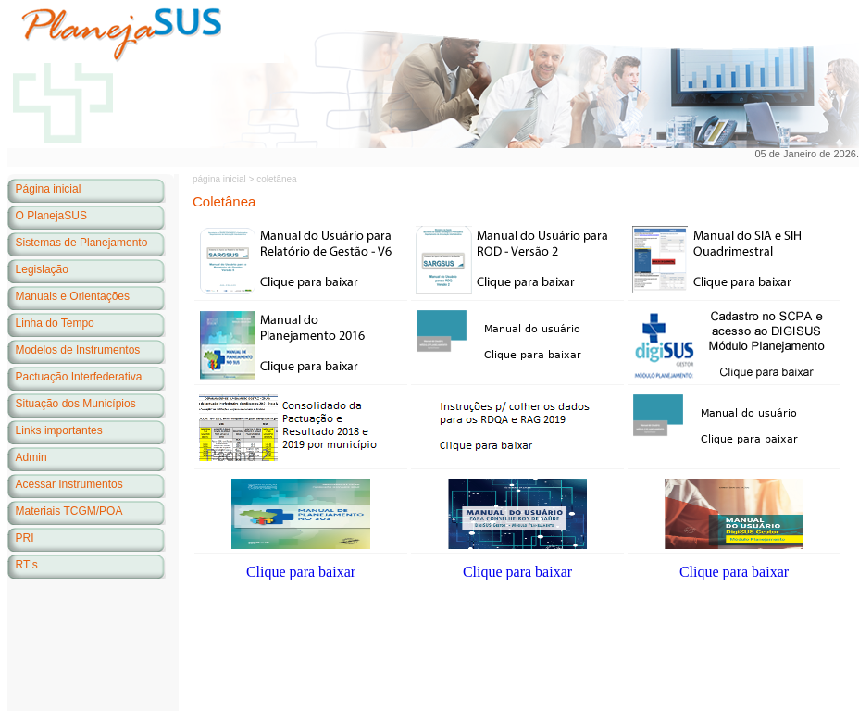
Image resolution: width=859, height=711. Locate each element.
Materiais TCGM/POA (69, 511)
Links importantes (59, 430)
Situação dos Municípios (76, 403)
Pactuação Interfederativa (79, 376)
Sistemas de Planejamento (82, 242)
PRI (25, 537)
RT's (27, 564)
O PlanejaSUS (51, 215)
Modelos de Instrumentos (78, 349)
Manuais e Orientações (73, 296)
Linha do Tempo (55, 323)
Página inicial (48, 188)
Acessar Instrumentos (69, 484)
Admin (31, 457)
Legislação (42, 269)
